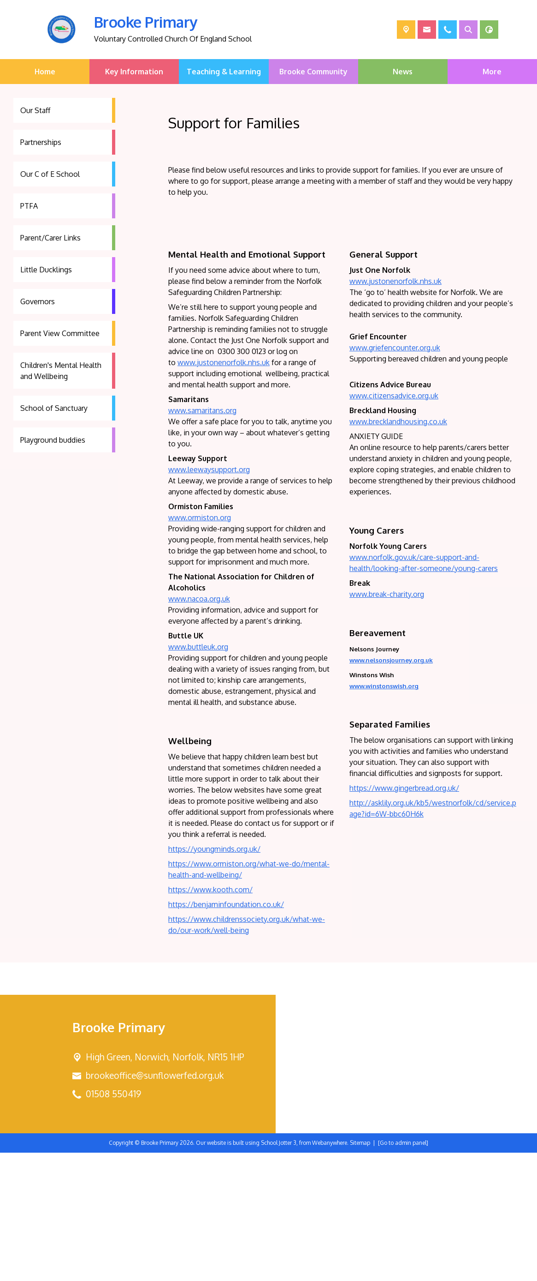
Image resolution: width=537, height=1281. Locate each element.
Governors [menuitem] (37, 301)
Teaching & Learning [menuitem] (224, 71)
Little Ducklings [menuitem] (46, 269)
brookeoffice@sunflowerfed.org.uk (155, 1203)
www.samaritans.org (202, 538)
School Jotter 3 (278, 1271)
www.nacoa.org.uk (199, 727)
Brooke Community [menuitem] (313, 71)
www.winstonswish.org (384, 814)
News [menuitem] (403, 71)
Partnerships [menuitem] (40, 142)
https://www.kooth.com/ (210, 1017)
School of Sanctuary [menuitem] (54, 408)
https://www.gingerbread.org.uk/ (404, 916)
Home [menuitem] (45, 71)
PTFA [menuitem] (29, 205)
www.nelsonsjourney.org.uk (391, 788)
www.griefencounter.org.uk (394, 476)
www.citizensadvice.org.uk (393, 524)
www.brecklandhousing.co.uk (398, 549)
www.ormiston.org (199, 645)
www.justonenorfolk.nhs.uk (223, 490)
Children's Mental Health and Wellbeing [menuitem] (60, 371)
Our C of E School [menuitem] (50, 174)
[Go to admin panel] (403, 1271)
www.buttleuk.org (198, 775)
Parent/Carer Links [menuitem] (50, 237)
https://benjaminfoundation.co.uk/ (226, 1032)
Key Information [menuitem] (134, 71)
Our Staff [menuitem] (35, 110)
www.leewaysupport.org (209, 597)
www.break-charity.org (386, 722)
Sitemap (360, 1271)
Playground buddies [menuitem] (52, 440)
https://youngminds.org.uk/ (214, 977)
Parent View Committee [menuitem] (60, 333)
